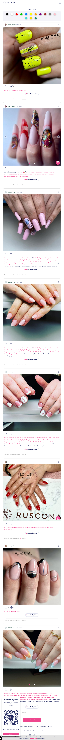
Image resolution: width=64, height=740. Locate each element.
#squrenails (54, 262)
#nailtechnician (23, 262)
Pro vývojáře (43, 726)
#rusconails (25, 176)
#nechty (38, 260)
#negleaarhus (8, 262)
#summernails (22, 90)
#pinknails (11, 264)
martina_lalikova (12, 24)
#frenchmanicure (36, 174)
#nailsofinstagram (9, 174)
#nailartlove (52, 172)
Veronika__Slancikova (12, 192)
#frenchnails (29, 172)
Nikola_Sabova (11, 462)
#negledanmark (49, 260)
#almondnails (56, 352)
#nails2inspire (37, 172)
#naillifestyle (14, 90)
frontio (41, 730)
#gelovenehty (40, 695)
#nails (25, 258)
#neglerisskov (12, 697)
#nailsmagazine (8, 611)
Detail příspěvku (31, 94)
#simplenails (15, 262)
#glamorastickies (28, 264)
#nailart (29, 174)
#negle (55, 260)
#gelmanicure (8, 530)
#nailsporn (21, 528)
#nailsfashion (23, 174)
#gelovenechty (32, 260)
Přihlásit (24, 99)
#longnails (48, 262)
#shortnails (48, 352)
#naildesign (46, 258)
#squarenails (55, 442)
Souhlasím (33, 738)
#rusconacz (12, 258)
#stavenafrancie (8, 176)
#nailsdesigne (36, 528)
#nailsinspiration (9, 260)
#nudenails (7, 354)
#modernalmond (22, 699)
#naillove (16, 174)
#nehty (42, 260)
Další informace (41, 738)
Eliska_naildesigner (12, 106)
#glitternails (14, 354)
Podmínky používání (28, 726)
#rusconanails (19, 258)
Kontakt (50, 726)
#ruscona (6, 258)
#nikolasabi (43, 528)
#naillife (35, 262)
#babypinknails (19, 264)
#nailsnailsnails (54, 258)
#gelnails (24, 260)
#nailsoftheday (18, 260)
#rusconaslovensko (32, 693)
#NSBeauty (50, 528)
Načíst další (32, 720)
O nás (37, 726)
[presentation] (5, 136)
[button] (30, 163)
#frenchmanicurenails (48, 174)
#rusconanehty (17, 176)
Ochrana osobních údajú (16, 726)
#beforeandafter (45, 699)
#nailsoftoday (8, 528)
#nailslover (7, 90)
